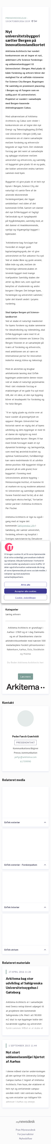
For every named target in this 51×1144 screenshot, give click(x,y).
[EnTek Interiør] (25, 887)
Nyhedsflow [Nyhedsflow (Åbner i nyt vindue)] (25, 1138)
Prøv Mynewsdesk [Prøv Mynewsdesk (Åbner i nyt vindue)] (25, 1129)
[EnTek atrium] (25, 929)
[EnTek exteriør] (25, 802)
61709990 (25, 761)
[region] (25, 572)
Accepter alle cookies (25, 591)
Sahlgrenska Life (26, 525)
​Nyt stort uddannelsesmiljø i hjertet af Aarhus (25, 1056)
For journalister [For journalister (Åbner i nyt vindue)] (25, 1134)
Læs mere (25, 676)
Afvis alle (25, 584)
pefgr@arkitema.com (26, 757)
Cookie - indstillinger (25, 597)
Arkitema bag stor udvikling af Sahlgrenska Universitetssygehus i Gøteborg (24, 985)
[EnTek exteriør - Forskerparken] (25, 844)
